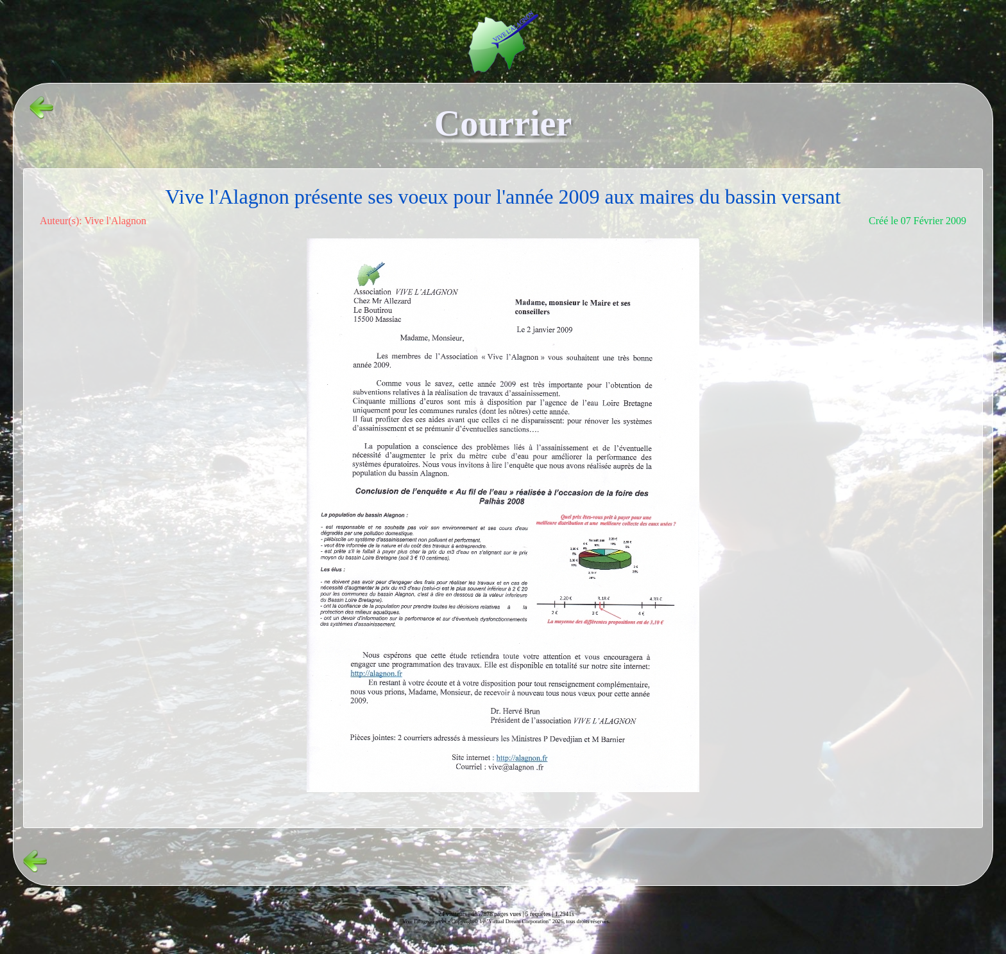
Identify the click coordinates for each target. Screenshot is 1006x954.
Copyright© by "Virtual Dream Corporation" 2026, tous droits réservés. (531, 921)
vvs (443, 921)
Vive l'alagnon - (420, 921)
